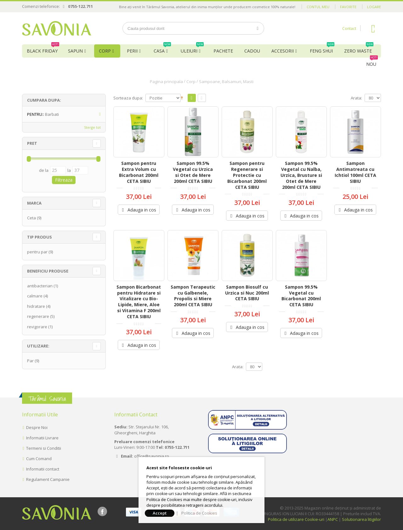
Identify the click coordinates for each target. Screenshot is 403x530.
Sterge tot (92, 127)
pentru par (37, 252)
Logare (374, 6)
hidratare (36, 306)
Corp (105, 51)
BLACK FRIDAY (43, 49)
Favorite (348, 6)
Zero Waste (358, 49)
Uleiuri (192, 49)
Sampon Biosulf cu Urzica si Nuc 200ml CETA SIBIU (247, 293)
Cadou (252, 51)
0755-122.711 (80, 6)
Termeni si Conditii (43, 448)
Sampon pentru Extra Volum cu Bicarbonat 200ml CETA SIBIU (138, 172)
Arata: (356, 98)
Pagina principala (166, 81)
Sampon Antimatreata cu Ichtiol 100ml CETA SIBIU (355, 172)
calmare (35, 296)
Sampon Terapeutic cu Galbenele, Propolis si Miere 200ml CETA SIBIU (193, 296)
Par (30, 361)
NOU (372, 62)
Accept (160, 513)
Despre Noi (37, 427)
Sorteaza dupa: (128, 98)
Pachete (223, 51)
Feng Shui (322, 49)
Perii (132, 51)
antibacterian (40, 286)
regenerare (38, 316)
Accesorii (282, 51)
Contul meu (318, 6)
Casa (162, 49)
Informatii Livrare (42, 438)
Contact (349, 28)
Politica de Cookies (199, 513)
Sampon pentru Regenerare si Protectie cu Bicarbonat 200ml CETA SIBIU (247, 175)
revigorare (37, 327)
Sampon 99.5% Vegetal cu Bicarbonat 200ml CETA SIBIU (301, 296)
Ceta (31, 218)
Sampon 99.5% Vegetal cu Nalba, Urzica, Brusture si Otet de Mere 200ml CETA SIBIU (301, 175)
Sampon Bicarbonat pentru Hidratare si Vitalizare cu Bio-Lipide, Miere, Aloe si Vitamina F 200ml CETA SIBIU (138, 301)
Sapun (75, 51)
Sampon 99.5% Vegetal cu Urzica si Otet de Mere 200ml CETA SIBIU (193, 172)
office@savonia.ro (151, 456)
